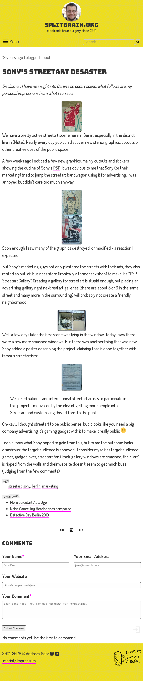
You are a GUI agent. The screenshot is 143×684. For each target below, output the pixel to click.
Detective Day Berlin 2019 (29, 514)
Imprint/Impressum (19, 663)
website (65, 464)
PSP (56, 168)
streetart (51, 135)
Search (138, 42)
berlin (36, 486)
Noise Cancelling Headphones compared (40, 508)
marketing (50, 486)
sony (26, 486)
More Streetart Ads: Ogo (28, 502)
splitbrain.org (71, 25)
